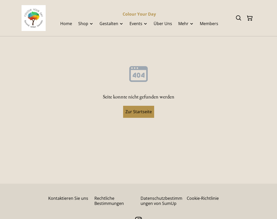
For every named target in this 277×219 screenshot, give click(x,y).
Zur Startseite (138, 111)
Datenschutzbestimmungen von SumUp (161, 200)
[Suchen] (238, 18)
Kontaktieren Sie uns (68, 198)
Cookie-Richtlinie (203, 198)
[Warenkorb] (249, 18)
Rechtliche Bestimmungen (109, 200)
